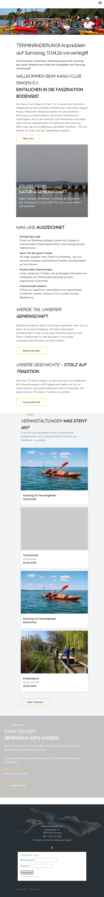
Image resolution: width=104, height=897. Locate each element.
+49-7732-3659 (54, 836)
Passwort (25, 866)
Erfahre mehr (18, 785)
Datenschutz (35, 889)
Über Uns (28, 138)
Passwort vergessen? (29, 876)
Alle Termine (35, 702)
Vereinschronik (31, 402)
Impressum (21, 889)
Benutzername (27, 860)
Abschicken (27, 872)
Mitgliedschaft (31, 350)
